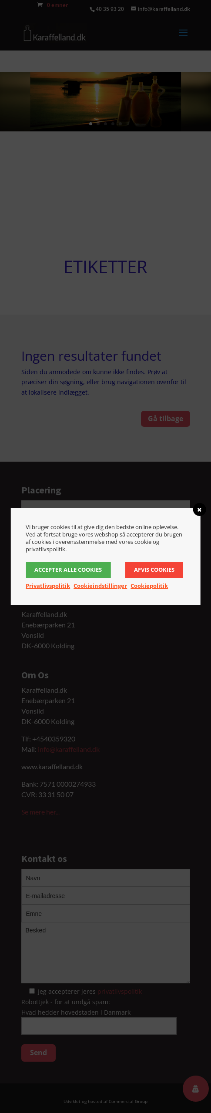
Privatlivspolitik (48, 586)
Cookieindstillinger (100, 586)
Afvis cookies (154, 569)
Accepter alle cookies (68, 569)
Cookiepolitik (149, 586)
